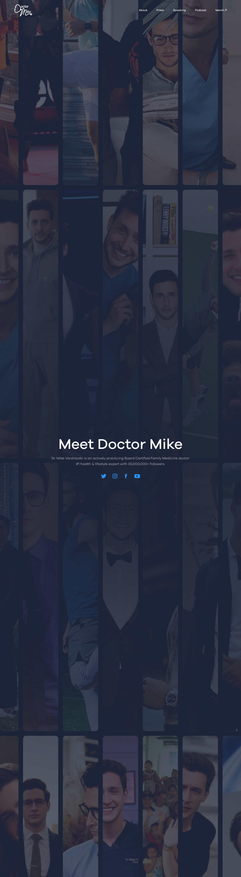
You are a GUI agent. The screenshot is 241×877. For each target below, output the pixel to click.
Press (160, 10)
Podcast (200, 10)
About (143, 10)
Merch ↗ (221, 10)
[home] (23, 10)
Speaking (179, 10)
